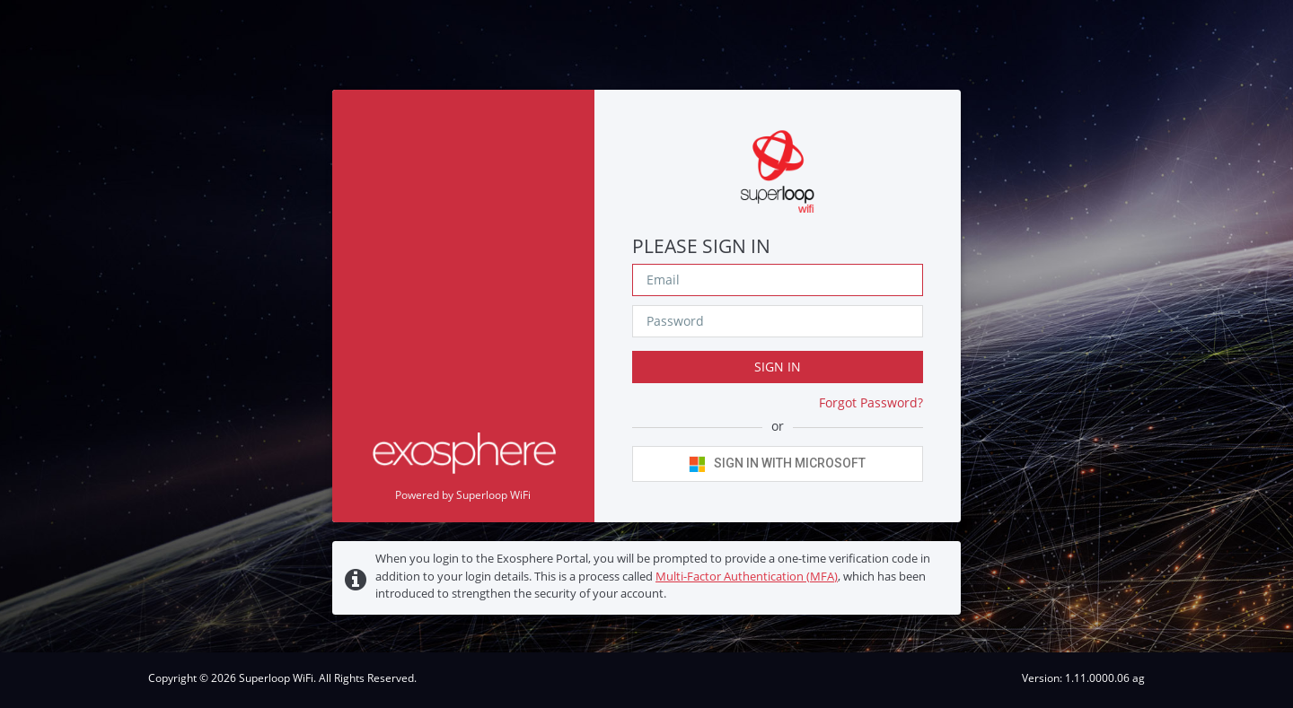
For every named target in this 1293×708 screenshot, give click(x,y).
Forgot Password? (871, 402)
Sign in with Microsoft (777, 463)
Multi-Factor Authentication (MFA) (746, 576)
